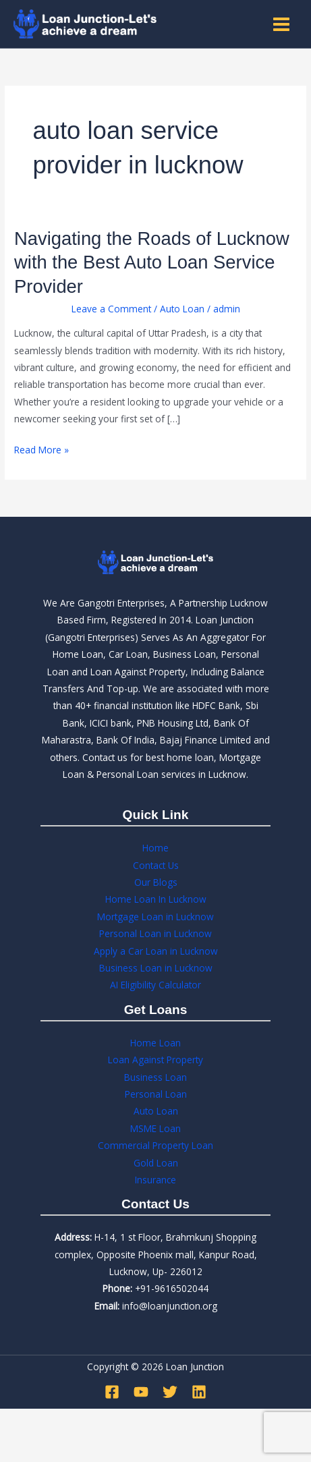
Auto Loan (182, 308)
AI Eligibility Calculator (155, 984)
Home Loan (155, 1042)
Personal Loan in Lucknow (155, 933)
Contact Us (156, 865)
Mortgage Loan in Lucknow (155, 916)
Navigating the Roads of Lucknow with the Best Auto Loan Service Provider (151, 262)
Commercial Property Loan (155, 1145)
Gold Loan (156, 1162)
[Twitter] (170, 1391)
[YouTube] (141, 1391)
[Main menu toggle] (281, 23)
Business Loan (155, 1077)
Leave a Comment (111, 308)
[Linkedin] (199, 1391)
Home (155, 847)
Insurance (155, 1179)
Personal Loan (156, 1094)
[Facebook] (112, 1391)
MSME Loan (155, 1128)
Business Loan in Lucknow (156, 967)
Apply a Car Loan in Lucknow (156, 951)
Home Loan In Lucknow (155, 899)
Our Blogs (155, 882)
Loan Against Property (155, 1059)
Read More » (41, 448)
